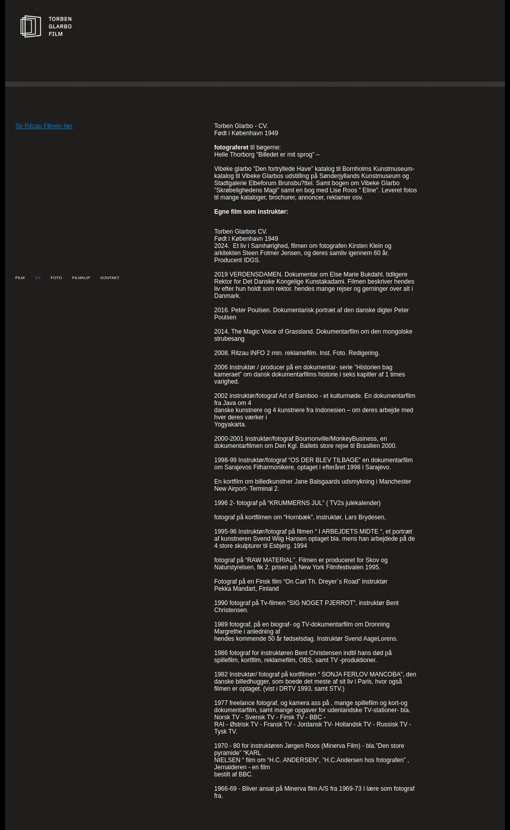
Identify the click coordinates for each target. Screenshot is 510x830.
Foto (56, 277)
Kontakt (109, 277)
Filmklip (81, 277)
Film (19, 277)
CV (37, 277)
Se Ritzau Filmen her (43, 126)
